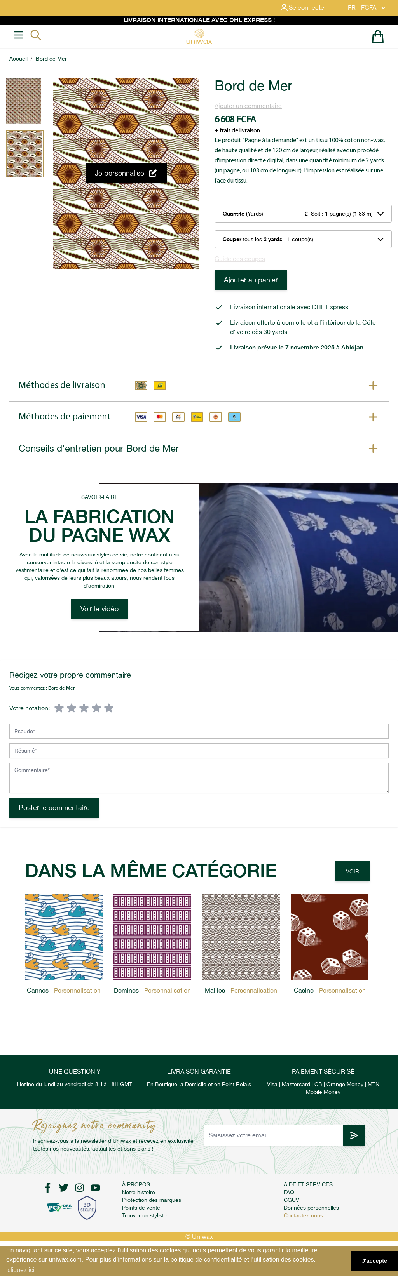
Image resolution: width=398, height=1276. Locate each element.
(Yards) (243, 213)
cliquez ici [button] (20, 1270)
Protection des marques (151, 1200)
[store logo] (199, 36)
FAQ (289, 1192)
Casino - (330, 990)
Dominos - (152, 990)
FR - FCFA (367, 8)
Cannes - (64, 990)
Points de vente (141, 1208)
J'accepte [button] (374, 1261)
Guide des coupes (240, 259)
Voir (352, 871)
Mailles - (241, 990)
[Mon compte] (309, 8)
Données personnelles (311, 1208)
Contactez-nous (303, 1215)
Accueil (18, 59)
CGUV (291, 1200)
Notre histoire (138, 1192)
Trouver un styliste (144, 1215)
